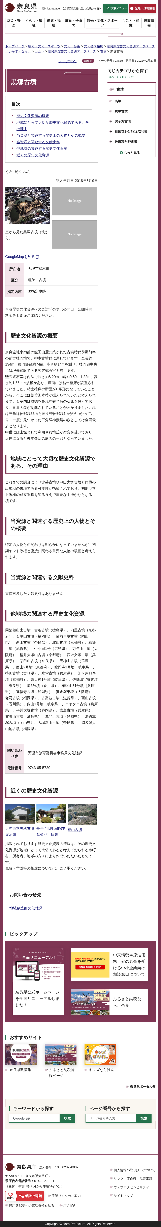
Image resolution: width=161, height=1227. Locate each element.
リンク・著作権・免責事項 (133, 1178)
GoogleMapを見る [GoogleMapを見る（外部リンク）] (20, 257)
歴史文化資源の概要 (33, 116)
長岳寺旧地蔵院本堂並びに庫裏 (51, 828)
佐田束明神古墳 (126, 141)
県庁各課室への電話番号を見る (31, 1205)
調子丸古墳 (123, 121)
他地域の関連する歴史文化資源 (42, 148)
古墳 (103, 51)
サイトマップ (123, 1195)
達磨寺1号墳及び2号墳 (131, 131)
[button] (51, 9)
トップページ (15, 46)
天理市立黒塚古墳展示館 (20, 828)
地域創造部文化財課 (27, 908)
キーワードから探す (33, 1108)
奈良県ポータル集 (143, 1086)
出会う (39, 51)
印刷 (89, 60)
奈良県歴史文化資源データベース (72, 51)
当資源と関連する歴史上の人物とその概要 (51, 135)
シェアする (67, 61)
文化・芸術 (72, 46)
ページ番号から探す (109, 1108)
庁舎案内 (69, 1205)
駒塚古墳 (121, 111)
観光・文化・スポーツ (44, 46)
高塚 (118, 101)
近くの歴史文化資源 (33, 155)
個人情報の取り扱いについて (135, 1170)
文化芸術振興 (93, 46)
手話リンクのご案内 (66, 1196)
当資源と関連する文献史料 (38, 142)
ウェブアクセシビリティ (131, 1187)
